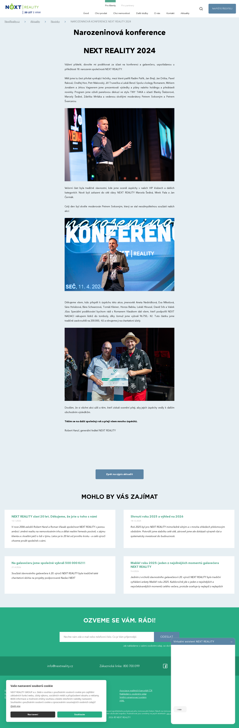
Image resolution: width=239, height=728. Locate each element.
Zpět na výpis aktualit (119, 474)
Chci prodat (101, 13)
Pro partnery (127, 5)
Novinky (55, 21)
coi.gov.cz (171, 713)
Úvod (86, 13)
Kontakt (170, 13)
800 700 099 (131, 666)
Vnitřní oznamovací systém (133, 697)
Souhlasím (79, 714)
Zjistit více (15, 706)
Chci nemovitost (121, 13)
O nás (157, 13)
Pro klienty (110, 5)
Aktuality (185, 13)
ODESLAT (166, 637)
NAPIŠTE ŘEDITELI (222, 8)
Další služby (142, 13)
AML (122, 700)
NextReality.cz (12, 21)
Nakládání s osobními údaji (133, 693)
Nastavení (33, 714)
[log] (203, 680)
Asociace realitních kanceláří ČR (136, 690)
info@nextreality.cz (60, 666)
